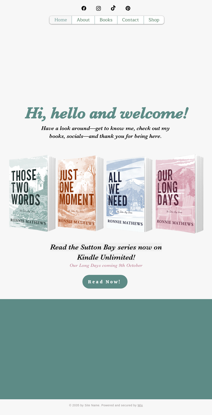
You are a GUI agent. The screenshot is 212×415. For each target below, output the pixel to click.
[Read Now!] (105, 282)
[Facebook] (84, 8)
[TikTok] (113, 8)
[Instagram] (98, 8)
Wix (140, 405)
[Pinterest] (128, 8)
